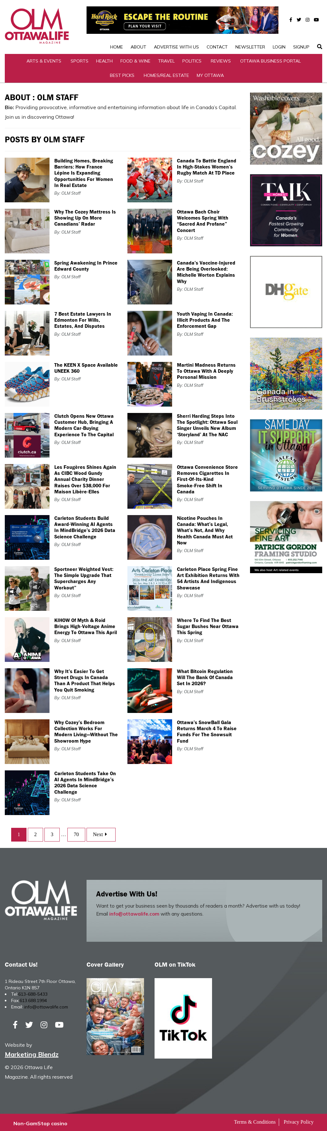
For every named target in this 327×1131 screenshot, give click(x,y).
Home (116, 27)
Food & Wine (135, 59)
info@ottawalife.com (134, 912)
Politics (192, 59)
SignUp (301, 27)
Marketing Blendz (31, 1052)
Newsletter (250, 27)
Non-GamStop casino (40, 1121)
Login (279, 27)
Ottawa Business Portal (270, 59)
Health (104, 59)
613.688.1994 (33, 998)
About (138, 27)
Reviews (221, 59)
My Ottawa (210, 73)
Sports (79, 59)
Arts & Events (44, 59)
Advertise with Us (176, 27)
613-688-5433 (33, 992)
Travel (166, 59)
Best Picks (122, 73)
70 (76, 832)
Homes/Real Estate (166, 73)
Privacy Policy (299, 1120)
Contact (217, 27)
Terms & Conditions (255, 1120)
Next (101, 832)
